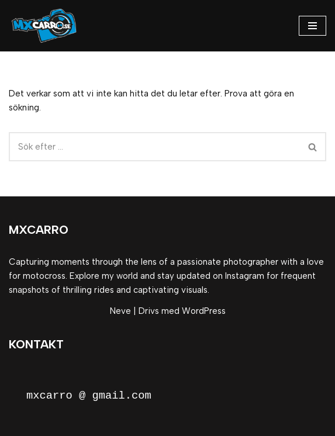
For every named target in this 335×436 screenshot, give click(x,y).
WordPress (204, 311)
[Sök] (154, 146)
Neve (120, 311)
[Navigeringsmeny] (312, 26)
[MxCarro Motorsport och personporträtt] (46, 25)
